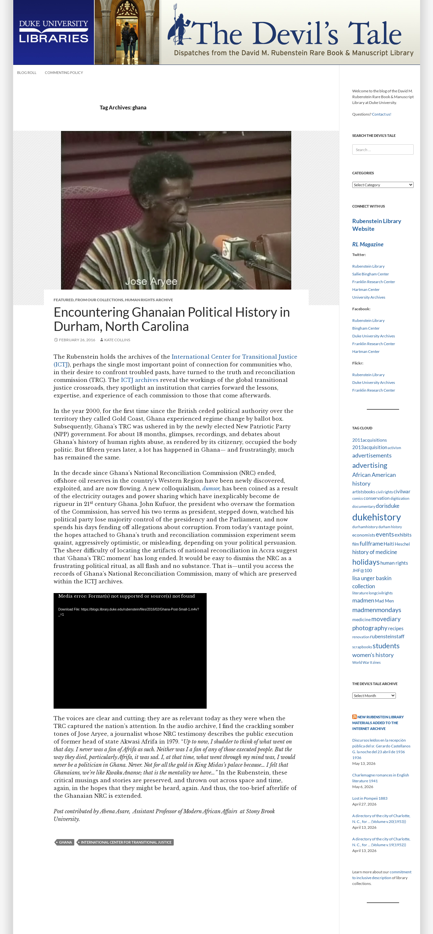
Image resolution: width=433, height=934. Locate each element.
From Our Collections (99, 299)
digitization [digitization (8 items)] (399, 498)
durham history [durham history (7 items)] (390, 527)
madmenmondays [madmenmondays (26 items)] (376, 609)
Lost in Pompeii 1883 (369, 798)
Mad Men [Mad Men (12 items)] (384, 600)
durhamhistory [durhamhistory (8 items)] (365, 527)
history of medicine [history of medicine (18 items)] (374, 552)
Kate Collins (117, 339)
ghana (65, 842)
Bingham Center (366, 328)
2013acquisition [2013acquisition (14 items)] (369, 447)
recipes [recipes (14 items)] (396, 628)
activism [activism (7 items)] (394, 448)
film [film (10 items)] (355, 544)
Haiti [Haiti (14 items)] (389, 544)
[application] (130, 651)
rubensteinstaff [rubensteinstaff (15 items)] (387, 636)
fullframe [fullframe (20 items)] (371, 543)
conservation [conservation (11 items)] (377, 498)
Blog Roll (26, 72)
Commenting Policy (64, 72)
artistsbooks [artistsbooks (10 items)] (363, 491)
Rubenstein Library (368, 266)
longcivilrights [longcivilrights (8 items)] (381, 593)
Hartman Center (366, 289)
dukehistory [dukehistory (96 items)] (376, 516)
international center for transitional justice (126, 842)
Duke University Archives (373, 336)
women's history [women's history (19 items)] (373, 655)
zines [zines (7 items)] (377, 662)
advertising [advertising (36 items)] (369, 465)
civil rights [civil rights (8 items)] (384, 492)
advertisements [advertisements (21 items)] (372, 455)
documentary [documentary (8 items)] (363, 506)
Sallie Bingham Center (370, 274)
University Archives (368, 297)
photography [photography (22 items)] (369, 627)
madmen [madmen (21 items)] (363, 600)
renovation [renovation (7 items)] (360, 637)
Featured (64, 299)
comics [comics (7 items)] (357, 498)
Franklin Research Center (373, 281)
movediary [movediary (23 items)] (386, 618)
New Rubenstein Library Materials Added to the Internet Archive (378, 723)
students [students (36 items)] (386, 645)
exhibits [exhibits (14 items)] (403, 535)
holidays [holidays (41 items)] (366, 561)
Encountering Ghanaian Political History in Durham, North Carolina (172, 319)
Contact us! (381, 114)
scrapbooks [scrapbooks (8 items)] (362, 647)
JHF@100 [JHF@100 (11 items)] (362, 570)
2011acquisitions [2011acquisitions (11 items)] (369, 440)
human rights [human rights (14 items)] (394, 563)
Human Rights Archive (149, 299)
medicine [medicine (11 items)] (361, 619)
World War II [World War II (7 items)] (362, 662)
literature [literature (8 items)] (360, 593)
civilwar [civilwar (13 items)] (402, 491)
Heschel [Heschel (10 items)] (402, 544)
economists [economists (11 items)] (363, 535)
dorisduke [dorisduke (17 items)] (387, 505)
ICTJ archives (140, 380)
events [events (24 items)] (385, 534)
